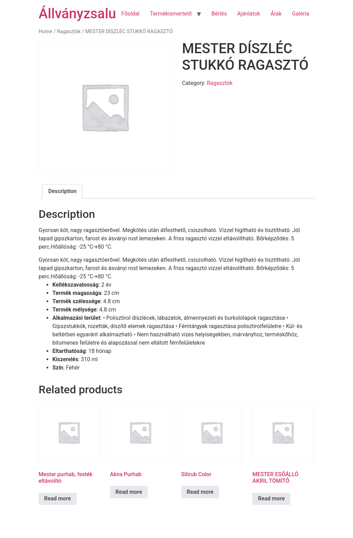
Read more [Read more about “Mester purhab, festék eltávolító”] (57, 498)
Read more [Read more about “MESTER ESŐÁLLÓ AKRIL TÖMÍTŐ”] (271, 498)
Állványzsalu (77, 14)
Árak (276, 13)
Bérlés (219, 13)
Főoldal (130, 13)
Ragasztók (69, 31)
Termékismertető (171, 13)
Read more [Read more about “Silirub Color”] (200, 492)
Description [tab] (62, 191)
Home (45, 31)
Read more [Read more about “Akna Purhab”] (128, 492)
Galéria (300, 13)
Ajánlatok (248, 13)
